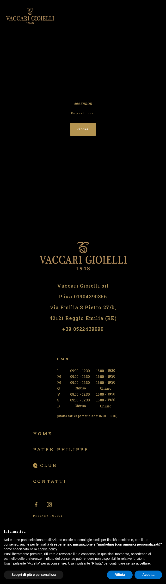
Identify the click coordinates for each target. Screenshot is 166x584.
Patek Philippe (61, 449)
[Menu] (159, 16)
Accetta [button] (148, 575)
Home (42, 433)
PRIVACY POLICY (48, 515)
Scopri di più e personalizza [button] (34, 575)
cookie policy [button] (47, 549)
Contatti (50, 481)
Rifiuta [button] (120, 575)
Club (48, 465)
